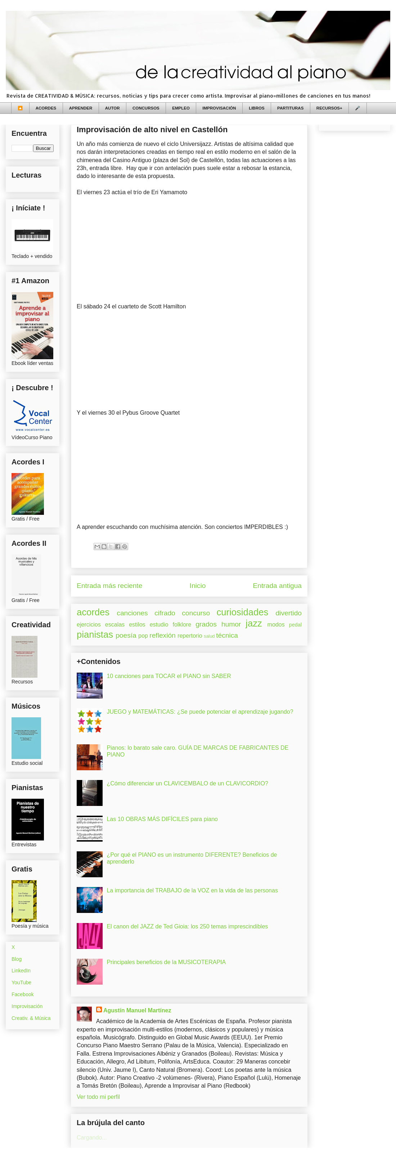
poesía (126, 635)
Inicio (198, 585)
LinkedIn (21, 970)
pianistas (95, 634)
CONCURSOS (145, 108)
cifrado (164, 613)
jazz (254, 623)
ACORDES (46, 108)
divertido (288, 613)
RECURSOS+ (329, 108)
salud (209, 636)
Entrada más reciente (109, 585)
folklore (181, 624)
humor (231, 624)
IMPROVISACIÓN (219, 108)
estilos (137, 624)
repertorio (189, 636)
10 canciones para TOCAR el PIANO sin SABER (169, 676)
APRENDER (81, 108)
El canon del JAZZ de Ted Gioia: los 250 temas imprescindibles (187, 926)
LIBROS (256, 108)
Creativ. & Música (31, 1018)
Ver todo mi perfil (98, 1097)
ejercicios (89, 624)
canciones (132, 613)
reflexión (162, 635)
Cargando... (92, 1138)
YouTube (21, 982)
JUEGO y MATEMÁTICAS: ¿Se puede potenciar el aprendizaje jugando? (200, 712)
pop (143, 636)
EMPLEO (181, 108)
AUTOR (112, 108)
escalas (115, 624)
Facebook (22, 994)
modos (276, 624)
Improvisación (27, 1006)
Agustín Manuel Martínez (137, 1010)
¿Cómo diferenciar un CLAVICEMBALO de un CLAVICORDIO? (187, 783)
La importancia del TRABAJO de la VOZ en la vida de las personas (192, 890)
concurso (196, 613)
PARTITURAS (290, 108)
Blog (17, 959)
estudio (159, 624)
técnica (227, 635)
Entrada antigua (277, 585)
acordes (93, 612)
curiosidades (243, 612)
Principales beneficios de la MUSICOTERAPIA (166, 962)
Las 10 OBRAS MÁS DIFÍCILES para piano (162, 819)
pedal (295, 625)
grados (206, 624)
